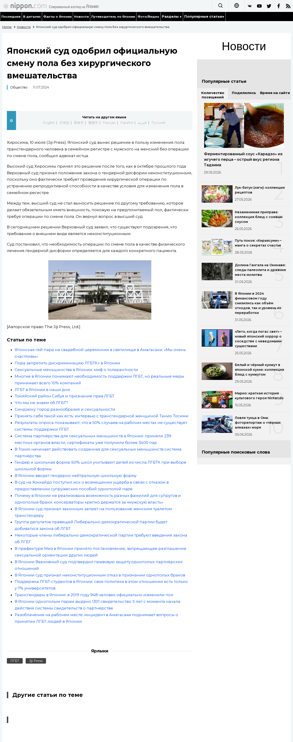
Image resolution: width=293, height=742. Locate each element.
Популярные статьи (204, 16)
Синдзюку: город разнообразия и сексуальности (65, 409)
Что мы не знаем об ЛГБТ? (41, 402)
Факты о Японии (57, 16)
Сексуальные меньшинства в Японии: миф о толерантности (76, 369)
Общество (18, 87)
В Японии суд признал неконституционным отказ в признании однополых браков (100, 575)
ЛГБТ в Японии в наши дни (42, 389)
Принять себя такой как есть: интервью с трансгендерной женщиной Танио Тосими (101, 416)
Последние (11, 16)
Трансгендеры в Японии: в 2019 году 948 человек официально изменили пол (94, 594)
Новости (81, 16)
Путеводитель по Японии (113, 16)
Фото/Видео (148, 16)
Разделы (172, 16)
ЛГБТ (14, 661)
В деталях (32, 16)
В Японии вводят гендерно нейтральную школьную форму (76, 475)
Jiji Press (36, 661)
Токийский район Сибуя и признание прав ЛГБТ (64, 396)
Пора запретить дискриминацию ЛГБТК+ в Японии (67, 363)
